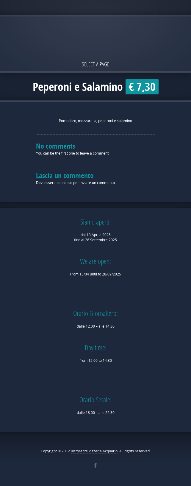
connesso (64, 182)
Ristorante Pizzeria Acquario (94, 451)
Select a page (95, 64)
